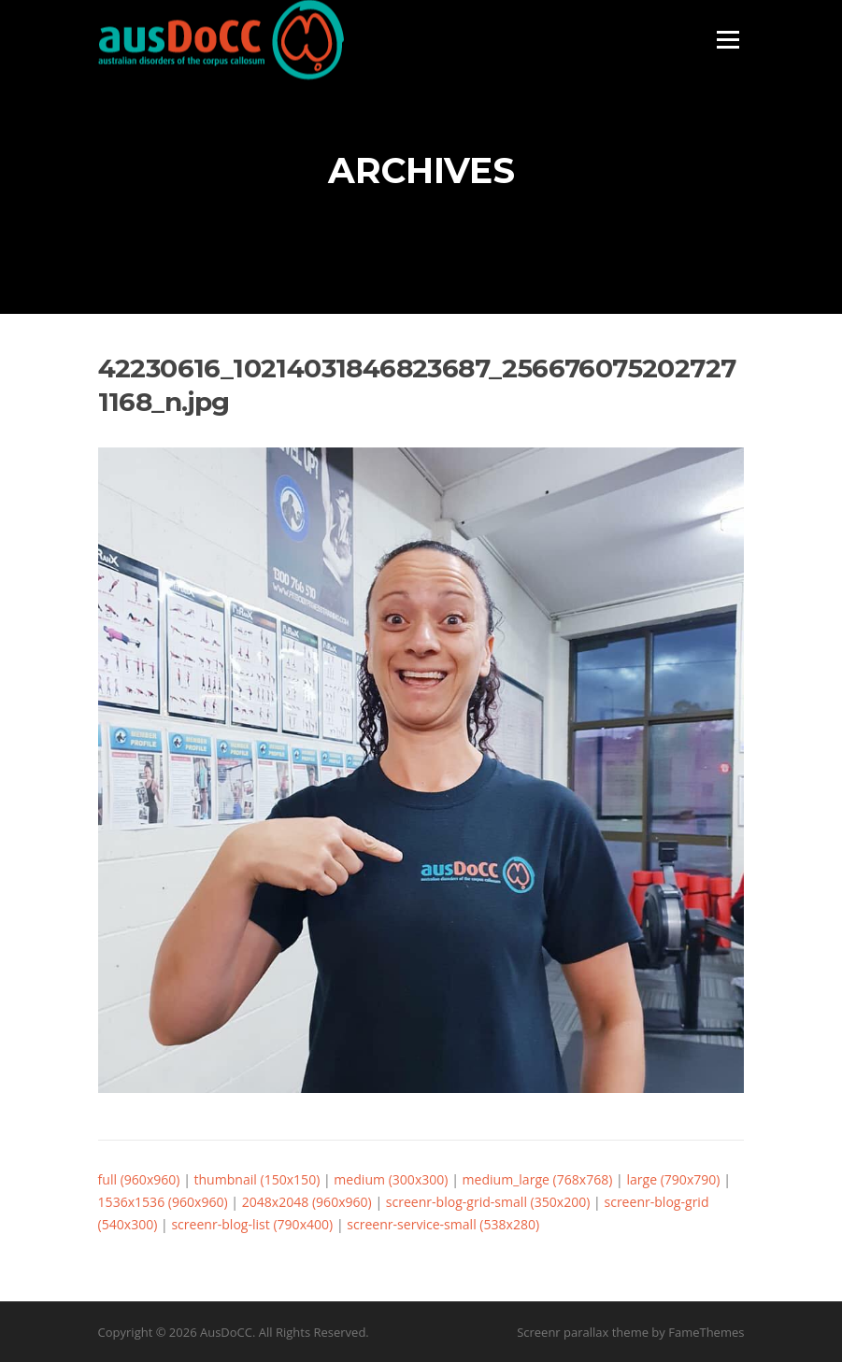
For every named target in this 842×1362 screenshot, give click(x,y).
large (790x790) (673, 1179)
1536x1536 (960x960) (163, 1202)
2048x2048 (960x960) (307, 1202)
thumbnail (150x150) (257, 1179)
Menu (727, 40)
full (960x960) (139, 1179)
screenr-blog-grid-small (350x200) (488, 1202)
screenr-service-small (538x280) (443, 1224)
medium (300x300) (391, 1179)
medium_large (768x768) (538, 1179)
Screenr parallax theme (583, 1332)
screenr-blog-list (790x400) (252, 1224)
